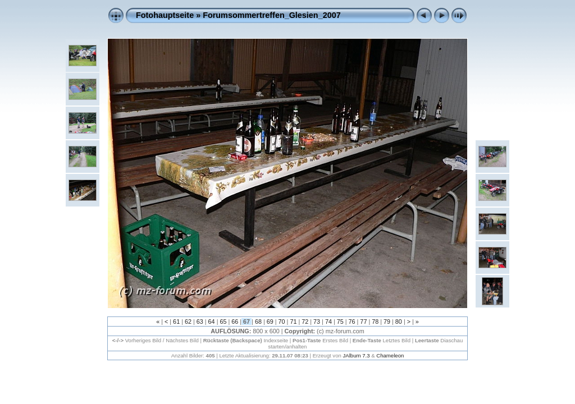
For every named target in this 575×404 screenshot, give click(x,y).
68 (258, 321)
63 (200, 321)
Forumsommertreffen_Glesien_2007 (272, 15)
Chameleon (390, 355)
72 (305, 321)
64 (212, 321)
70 (282, 321)
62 (188, 321)
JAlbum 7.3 (356, 355)
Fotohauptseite (165, 15)
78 (375, 321)
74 (328, 321)
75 (340, 321)
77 (363, 321)
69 (270, 321)
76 (352, 321)
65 (223, 321)
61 (176, 321)
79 (387, 321)
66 (235, 321)
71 (293, 321)
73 (317, 321)
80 (399, 321)
